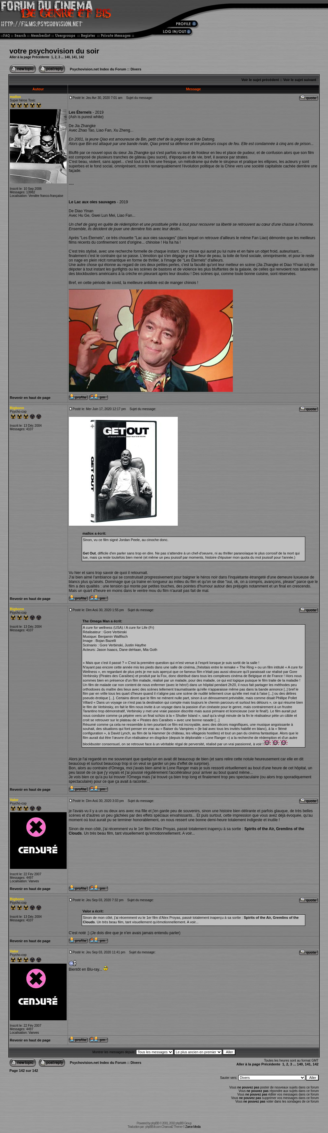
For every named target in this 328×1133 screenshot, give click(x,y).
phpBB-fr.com (153, 1127)
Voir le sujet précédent (260, 80)
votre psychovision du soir (54, 51)
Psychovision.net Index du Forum (98, 69)
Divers (135, 69)
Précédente (40, 57)
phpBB (155, 1123)
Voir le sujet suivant (299, 80)
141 (74, 57)
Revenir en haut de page (30, 398)
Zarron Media (192, 1127)
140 (67, 57)
